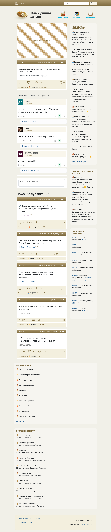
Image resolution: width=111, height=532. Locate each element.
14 (23, 222)
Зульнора (25, 215)
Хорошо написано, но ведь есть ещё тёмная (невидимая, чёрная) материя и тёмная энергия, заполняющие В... (82, 199)
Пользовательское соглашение (29, 519)
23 (23, 254)
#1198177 (85, 240)
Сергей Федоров (28, 247)
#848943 (75, 275)
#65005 (21, 331)
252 (33, 352)
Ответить (21, 116)
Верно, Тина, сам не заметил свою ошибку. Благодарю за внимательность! (83, 54)
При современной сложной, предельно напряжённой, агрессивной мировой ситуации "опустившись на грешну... (83, 69)
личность (64, 62)
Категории (63, 12)
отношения (48, 62)
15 (23, 82)
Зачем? (75, 149)
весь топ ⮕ (20, 421)
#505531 (21, 265)
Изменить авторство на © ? (81, 277)
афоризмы (64, 199)
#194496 (85, 311)
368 (23, 352)
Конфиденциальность (26, 522)
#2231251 (75, 245)
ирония (40, 62)
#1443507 (75, 308)
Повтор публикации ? (81, 238)
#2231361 (75, 237)
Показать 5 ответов (31, 146)
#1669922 (75, 268)
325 (33, 320)
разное (62, 331)
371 (23, 320)
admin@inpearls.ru (86, 524)
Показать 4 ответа (30, 121)
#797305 (75, 260)
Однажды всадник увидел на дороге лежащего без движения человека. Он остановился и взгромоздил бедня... (83, 217)
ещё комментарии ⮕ (80, 162)
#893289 (75, 300)
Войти (19, 3)
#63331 (21, 300)
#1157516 (75, 293)
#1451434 (75, 252)
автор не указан (25, 313)
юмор (48, 331)
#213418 (21, 62)
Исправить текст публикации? (82, 246)
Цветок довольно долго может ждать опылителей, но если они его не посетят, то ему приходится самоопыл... (82, 97)
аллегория (64, 265)
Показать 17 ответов (31, 170)
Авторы (77, 12)
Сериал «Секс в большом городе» (33, 75)
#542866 (21, 234)
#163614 (21, 199)
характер (56, 62)
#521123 (75, 303)
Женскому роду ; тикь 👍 (81, 156)
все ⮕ (74, 316)
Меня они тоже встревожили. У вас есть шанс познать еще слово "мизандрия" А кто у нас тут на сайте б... (83, 39)
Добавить (91, 12)
